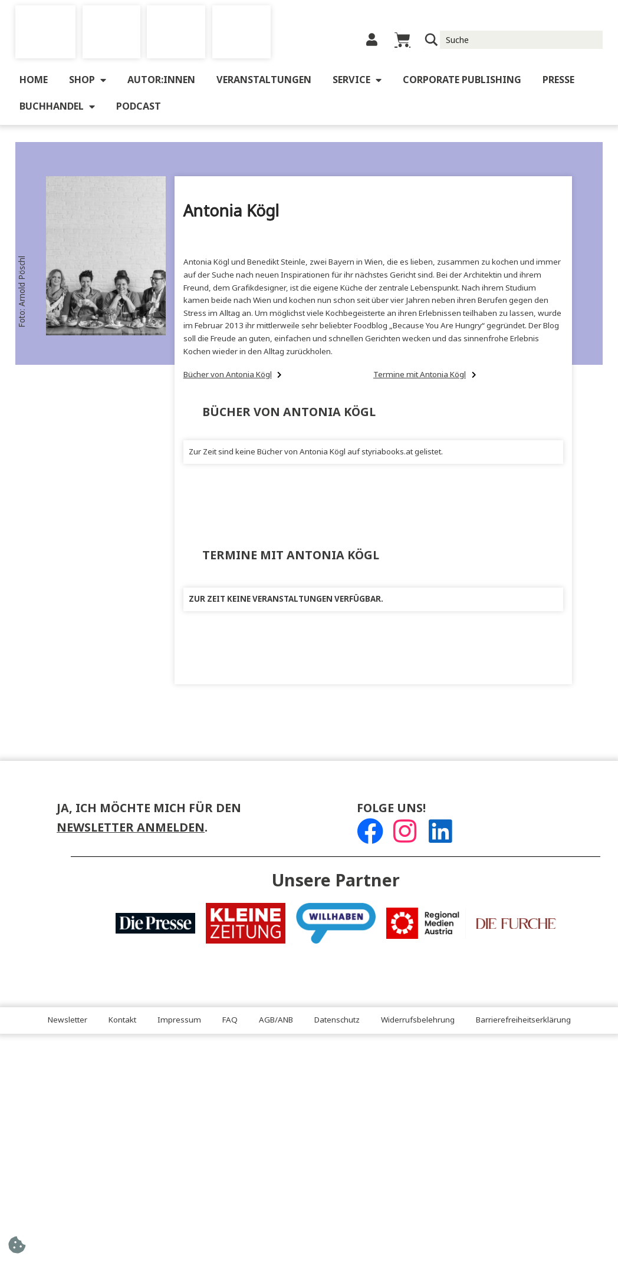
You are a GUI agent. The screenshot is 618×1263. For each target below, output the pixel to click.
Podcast (138, 106)
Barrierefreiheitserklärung (523, 1020)
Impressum (179, 1020)
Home (33, 80)
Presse (558, 80)
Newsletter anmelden (131, 828)
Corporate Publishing (462, 80)
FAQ (230, 1020)
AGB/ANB (276, 1020)
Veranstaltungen (263, 80)
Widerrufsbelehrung (418, 1020)
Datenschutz (337, 1020)
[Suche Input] (521, 39)
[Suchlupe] (431, 40)
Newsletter (67, 1020)
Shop (87, 80)
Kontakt (122, 1020)
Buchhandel (57, 107)
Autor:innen (161, 80)
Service (357, 80)
